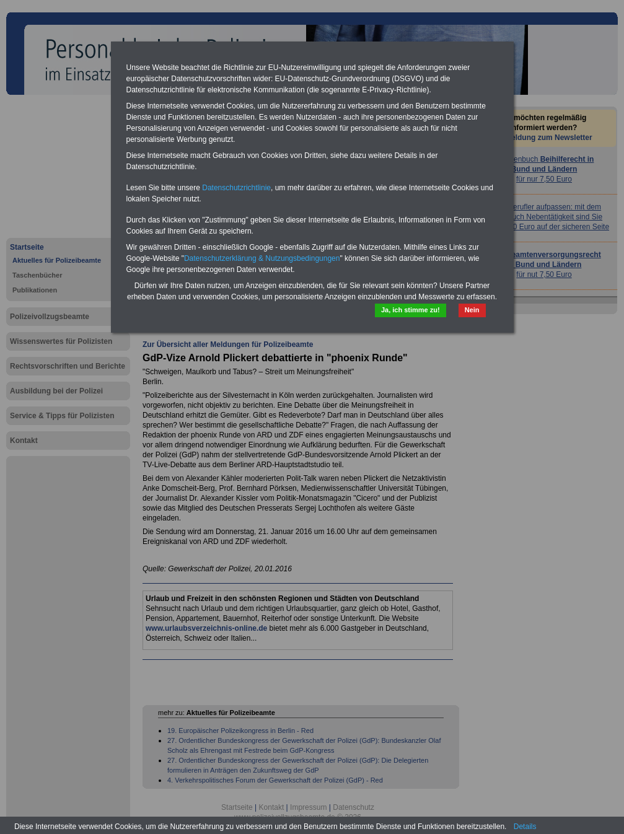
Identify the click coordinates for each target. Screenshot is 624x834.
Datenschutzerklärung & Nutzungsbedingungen (262, 258)
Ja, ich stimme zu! (410, 310)
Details (525, 826)
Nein (472, 310)
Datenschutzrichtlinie (236, 187)
